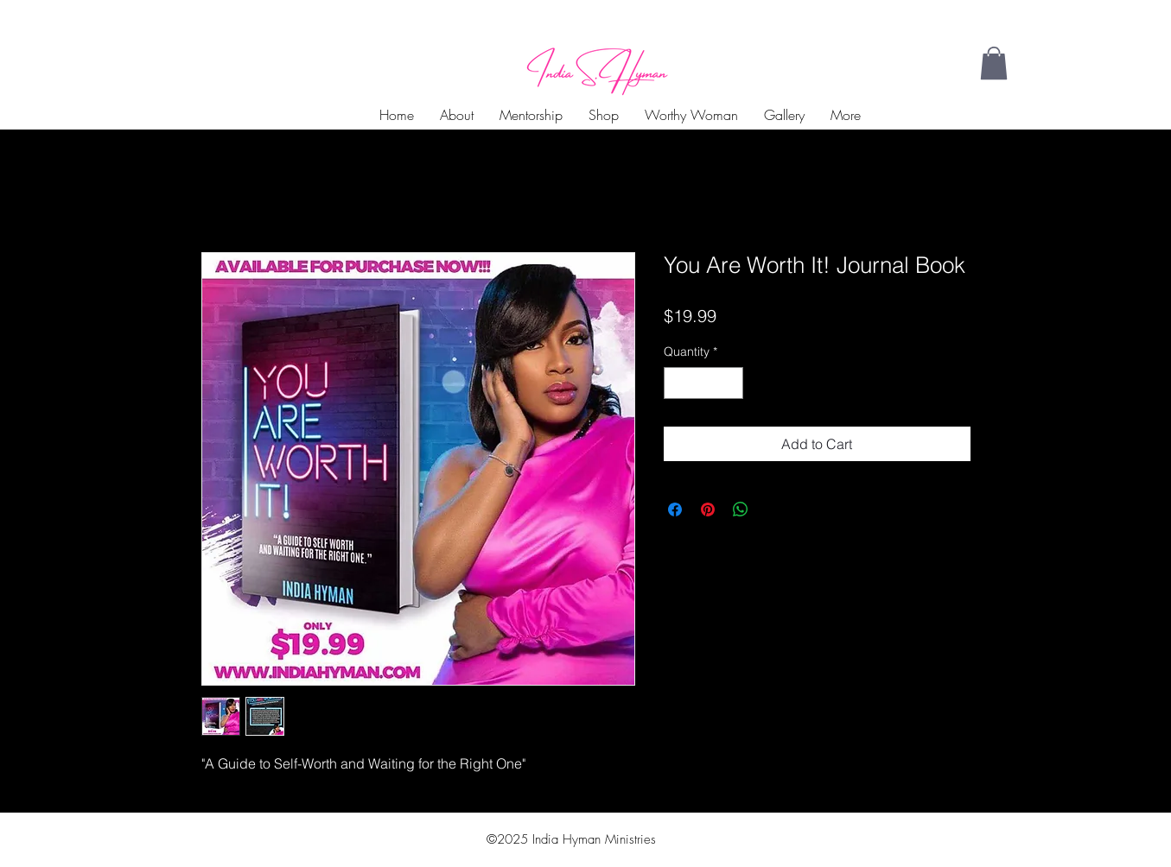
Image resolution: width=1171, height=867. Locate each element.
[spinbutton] (703, 383)
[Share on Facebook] (675, 509)
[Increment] (730, 383)
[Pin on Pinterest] (707, 509)
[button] (994, 63)
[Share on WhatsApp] (740, 509)
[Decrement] (677, 383)
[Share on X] (773, 509)
